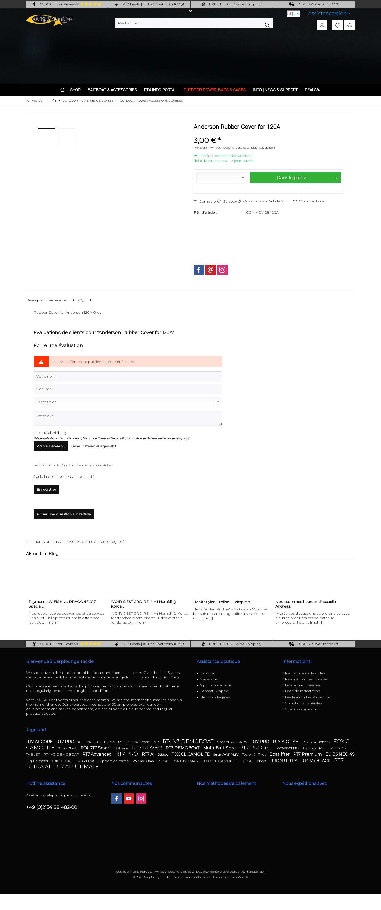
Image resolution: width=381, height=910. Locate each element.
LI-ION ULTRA (283, 760)
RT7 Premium (308, 754)
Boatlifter (280, 754)
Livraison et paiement (304, 685)
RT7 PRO (65, 741)
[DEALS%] (312, 90)
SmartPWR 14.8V (233, 742)
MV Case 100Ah (143, 761)
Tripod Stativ (68, 748)
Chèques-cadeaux (300, 709)
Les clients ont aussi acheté (50, 541)
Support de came (113, 761)
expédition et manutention (246, 871)
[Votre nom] (128, 376)
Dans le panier (306, 177)
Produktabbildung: (50, 432)
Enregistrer (46, 489)
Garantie (206, 673)
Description (36, 300)
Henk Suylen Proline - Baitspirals (221, 602)
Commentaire (308, 201)
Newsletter (209, 679)
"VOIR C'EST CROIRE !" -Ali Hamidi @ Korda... (143, 604)
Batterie (121, 748)
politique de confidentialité (71, 476)
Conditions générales (303, 703)
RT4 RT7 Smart (96, 748)
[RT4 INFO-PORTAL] (160, 90)
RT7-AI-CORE (40, 741)
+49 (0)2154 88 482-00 (51, 807)
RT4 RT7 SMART (186, 761)
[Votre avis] (128, 418)
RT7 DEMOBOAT (183, 748)
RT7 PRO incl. (257, 747)
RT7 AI (148, 754)
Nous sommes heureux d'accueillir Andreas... (305, 604)
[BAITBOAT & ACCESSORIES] (112, 90)
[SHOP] (75, 90)
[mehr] (52, 622)
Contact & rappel (214, 691)
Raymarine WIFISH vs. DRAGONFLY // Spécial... (62, 604)
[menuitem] (329, 13)
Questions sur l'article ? (260, 201)
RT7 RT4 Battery (316, 742)
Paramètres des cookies (306, 679)
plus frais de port (263, 147)
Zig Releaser (37, 761)
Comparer (205, 201)
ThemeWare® (238, 877)
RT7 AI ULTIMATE (76, 766)
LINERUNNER (108, 742)
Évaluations (61, 300)
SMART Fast (86, 761)
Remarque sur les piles (305, 673)
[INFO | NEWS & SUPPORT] (275, 90)
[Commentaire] (128, 402)
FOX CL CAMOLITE (191, 754)
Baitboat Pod (315, 748)
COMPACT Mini (288, 748)
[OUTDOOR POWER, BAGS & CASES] (214, 90)
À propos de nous (215, 685)
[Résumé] (128, 389)
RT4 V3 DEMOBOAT (189, 741)
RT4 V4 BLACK (316, 760)
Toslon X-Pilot (254, 754)
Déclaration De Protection (308, 697)
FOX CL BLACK (63, 761)
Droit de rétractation (302, 691)
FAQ (84, 300)
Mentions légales (214, 697)
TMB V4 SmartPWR (142, 742)
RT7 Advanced (97, 754)
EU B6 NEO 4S (340, 754)
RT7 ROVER (147, 747)
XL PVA (85, 742)
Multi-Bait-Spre (220, 748)
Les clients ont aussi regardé (99, 541)
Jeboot (163, 754)
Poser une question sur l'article (64, 514)
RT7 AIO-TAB (286, 741)
